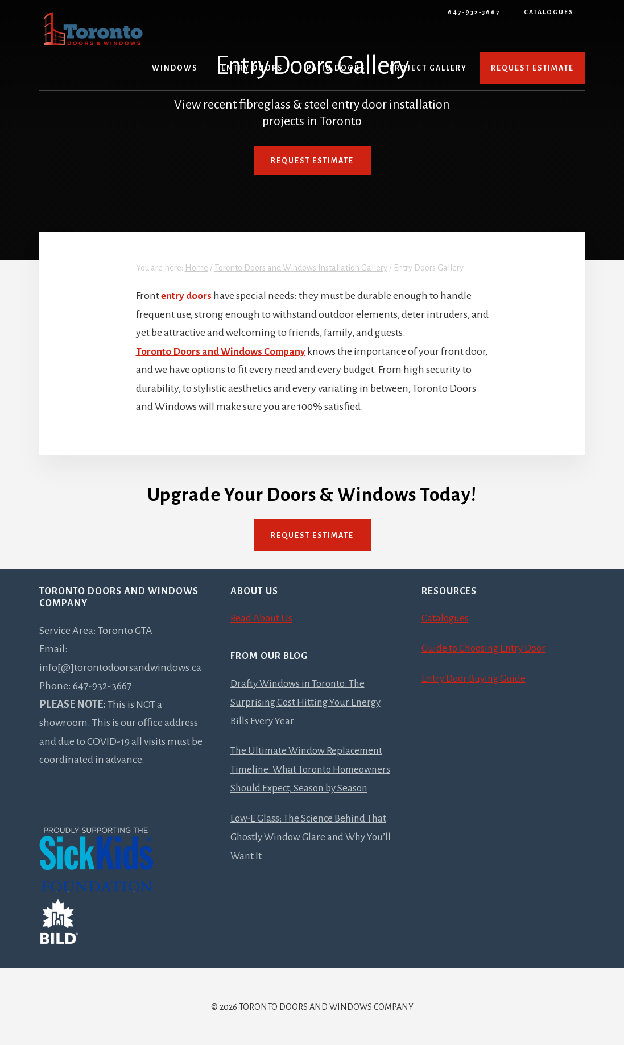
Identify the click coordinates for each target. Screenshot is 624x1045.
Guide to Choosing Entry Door (486, 647)
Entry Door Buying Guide (476, 677)
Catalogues (549, 12)
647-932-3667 (474, 12)
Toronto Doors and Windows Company (223, 350)
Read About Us (262, 618)
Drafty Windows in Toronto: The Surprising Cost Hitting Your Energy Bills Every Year (308, 701)
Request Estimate (312, 161)
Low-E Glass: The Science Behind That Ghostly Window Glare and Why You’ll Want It (311, 853)
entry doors (187, 295)
